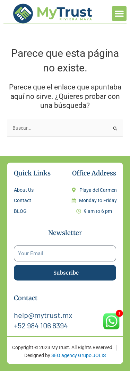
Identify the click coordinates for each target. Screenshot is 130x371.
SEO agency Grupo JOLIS (78, 355)
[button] (119, 13)
